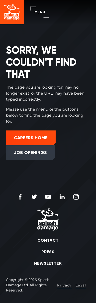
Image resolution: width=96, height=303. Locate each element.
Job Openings (30, 152)
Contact (48, 240)
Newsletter (48, 263)
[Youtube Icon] (48, 197)
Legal (81, 285)
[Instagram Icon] (76, 197)
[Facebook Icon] (20, 197)
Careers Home (31, 137)
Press (48, 251)
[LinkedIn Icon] (62, 197)
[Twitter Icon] (34, 197)
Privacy (64, 285)
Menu (39, 12)
